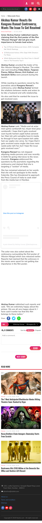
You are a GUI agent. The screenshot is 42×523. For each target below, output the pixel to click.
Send (35, 348)
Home (3, 16)
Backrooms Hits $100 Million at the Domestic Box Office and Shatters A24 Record (20, 469)
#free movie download (10, 9)
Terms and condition (8, 500)
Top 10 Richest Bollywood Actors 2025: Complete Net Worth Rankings (21, 48)
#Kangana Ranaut (33, 324)
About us (4, 497)
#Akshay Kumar (18, 324)
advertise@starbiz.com (11, 491)
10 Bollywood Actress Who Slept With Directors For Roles (21, 54)
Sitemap (4, 503)
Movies (3, 396)
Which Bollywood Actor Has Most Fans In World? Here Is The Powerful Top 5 (21, 59)
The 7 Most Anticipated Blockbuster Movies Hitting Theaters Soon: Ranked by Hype (20, 400)
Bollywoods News (14, 16)
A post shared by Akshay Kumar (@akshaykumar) (20, 244)
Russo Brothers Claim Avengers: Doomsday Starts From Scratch (20, 435)
